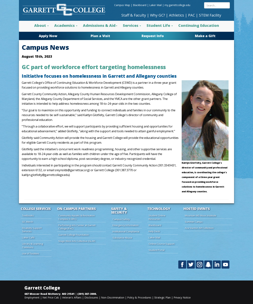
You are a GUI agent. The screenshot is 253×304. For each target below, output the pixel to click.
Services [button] (132, 25)
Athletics (176, 15)
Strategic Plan (162, 297)
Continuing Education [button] (198, 25)
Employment (32, 297)
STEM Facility (210, 15)
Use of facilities (30, 253)
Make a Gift (205, 36)
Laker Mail (155, 5)
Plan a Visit (100, 36)
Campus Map (122, 5)
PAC (191, 15)
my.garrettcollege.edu (177, 5)
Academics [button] (65, 25)
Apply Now (48, 36)
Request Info (153, 36)
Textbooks (28, 215)
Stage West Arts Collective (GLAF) (76, 241)
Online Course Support (161, 243)
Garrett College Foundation (73, 234)
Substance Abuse (122, 237)
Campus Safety (121, 219)
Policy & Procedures (139, 297)
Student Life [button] (160, 25)
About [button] (41, 25)
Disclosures (91, 297)
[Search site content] (217, 5)
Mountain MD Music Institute (200, 215)
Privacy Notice (182, 297)
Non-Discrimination (112, 297)
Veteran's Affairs (71, 297)
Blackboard (139, 5)
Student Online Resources (157, 217)
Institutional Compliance (126, 231)
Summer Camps (194, 221)
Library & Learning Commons (32, 245)
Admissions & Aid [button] (100, 25)
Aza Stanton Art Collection (199, 228)
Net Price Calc (50, 297)
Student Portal (157, 250)
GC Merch (27, 221)
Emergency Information (126, 225)
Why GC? (157, 15)
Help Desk (154, 231)
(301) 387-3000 (86, 294)
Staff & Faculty (133, 15)
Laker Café (28, 237)
